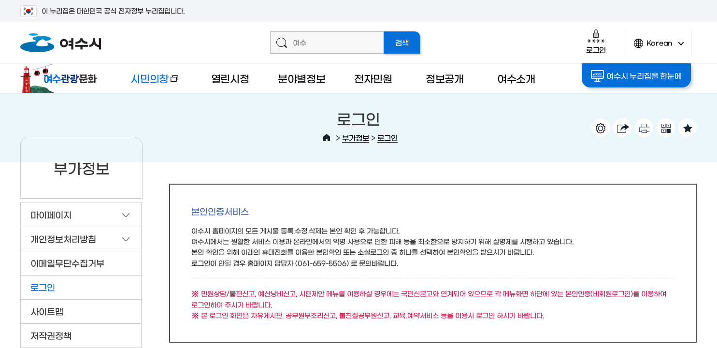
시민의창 (146, 83)
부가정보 (355, 137)
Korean (659, 47)
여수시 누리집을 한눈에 (637, 76)
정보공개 (445, 78)
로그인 (596, 41)
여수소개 (516, 78)
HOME (326, 137)
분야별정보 (302, 78)
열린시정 (230, 78)
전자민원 (373, 78)
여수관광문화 (61, 78)
